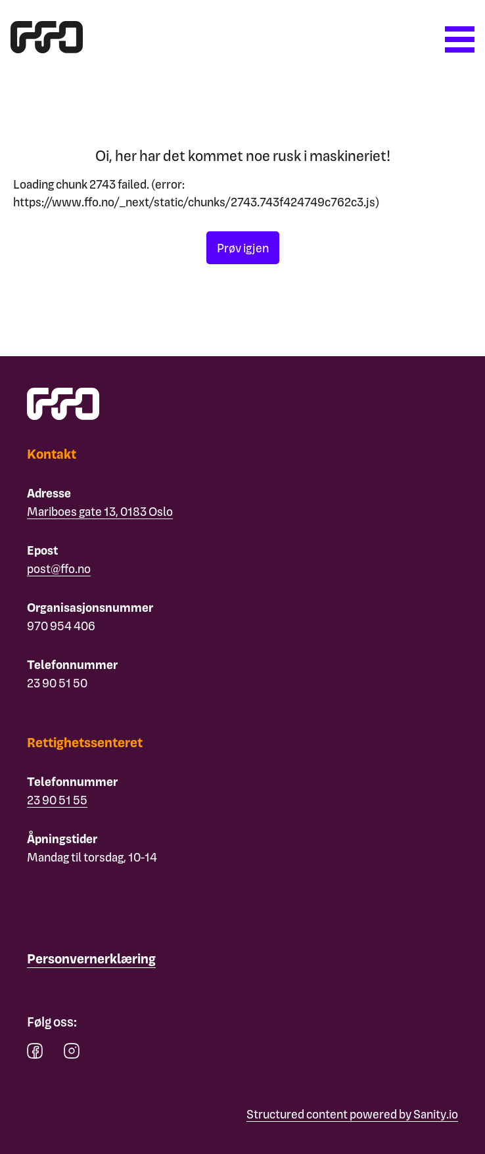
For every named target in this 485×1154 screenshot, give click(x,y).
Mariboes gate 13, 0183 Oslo (100, 511)
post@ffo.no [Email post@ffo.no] (59, 568)
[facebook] (35, 1053)
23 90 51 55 (57, 799)
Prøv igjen (243, 247)
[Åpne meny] (459, 39)
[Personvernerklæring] (91, 959)
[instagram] (72, 1053)
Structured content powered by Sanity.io (352, 1113)
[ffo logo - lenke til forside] (47, 48)
